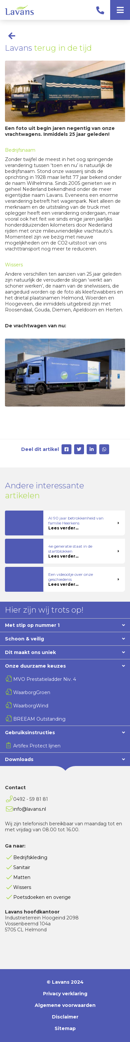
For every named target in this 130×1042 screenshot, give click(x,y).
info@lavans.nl (29, 809)
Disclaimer (65, 1017)
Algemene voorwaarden (65, 1005)
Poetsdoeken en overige (42, 897)
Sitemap (65, 1028)
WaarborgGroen (31, 692)
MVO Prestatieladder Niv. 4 (44, 679)
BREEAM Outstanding (39, 719)
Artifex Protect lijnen (37, 746)
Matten (21, 877)
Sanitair (21, 867)
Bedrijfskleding (30, 857)
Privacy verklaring (65, 994)
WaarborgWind (30, 706)
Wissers (22, 887)
